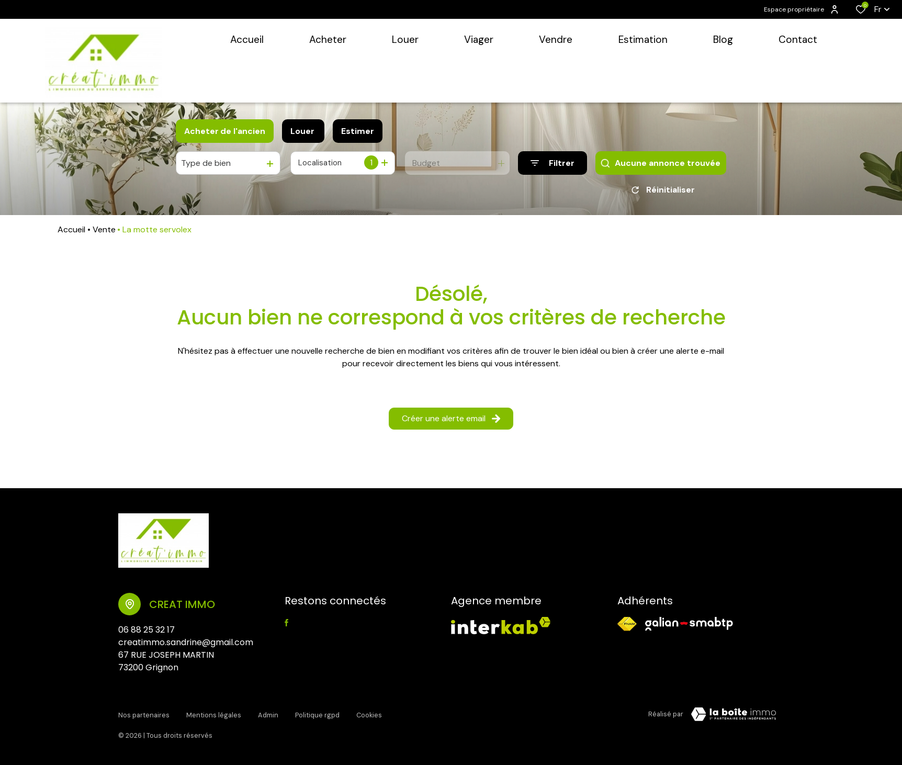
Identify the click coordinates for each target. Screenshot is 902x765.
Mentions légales (213, 716)
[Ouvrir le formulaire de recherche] (552, 163)
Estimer (357, 131)
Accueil (71, 233)
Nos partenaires (144, 716)
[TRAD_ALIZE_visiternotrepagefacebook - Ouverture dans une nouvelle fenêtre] (286, 626)
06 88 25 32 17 (146, 633)
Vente (104, 233)
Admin (268, 716)
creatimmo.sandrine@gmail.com (185, 646)
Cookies (369, 716)
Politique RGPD (317, 716)
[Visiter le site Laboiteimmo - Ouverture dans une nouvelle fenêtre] (733, 718)
